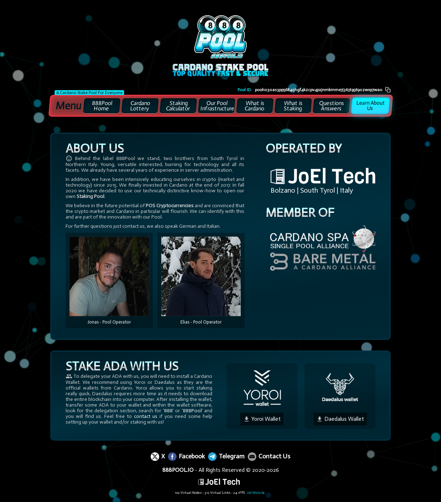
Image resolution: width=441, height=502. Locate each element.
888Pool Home (101, 106)
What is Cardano (255, 106)
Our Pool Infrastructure (217, 106)
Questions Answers (331, 106)
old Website (250, 493)
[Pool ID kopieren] (388, 89)
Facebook (186, 456)
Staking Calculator (178, 106)
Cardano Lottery (140, 106)
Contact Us (269, 456)
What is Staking (293, 106)
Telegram (226, 456)
